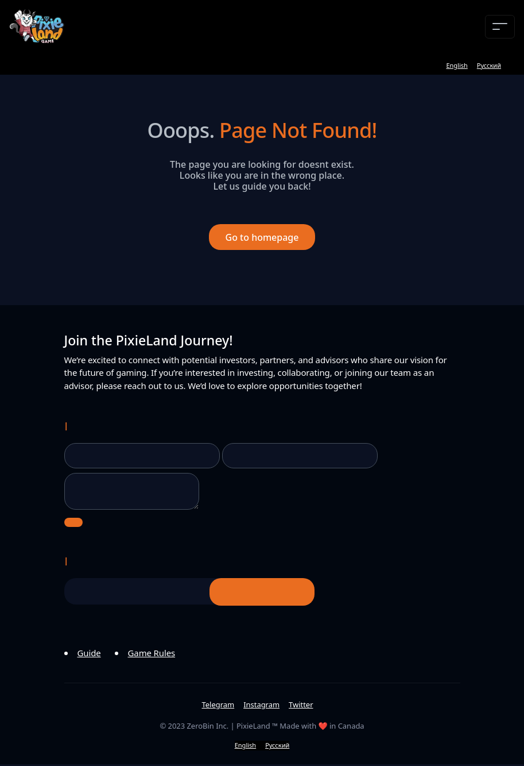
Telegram (218, 706)
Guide (89, 654)
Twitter (301, 706)
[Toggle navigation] (500, 27)
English (456, 65)
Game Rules (152, 654)
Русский (489, 65)
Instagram (261, 706)
